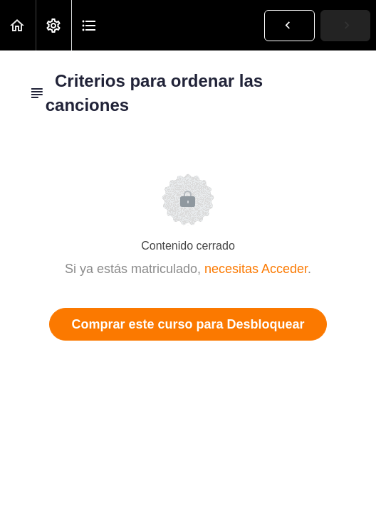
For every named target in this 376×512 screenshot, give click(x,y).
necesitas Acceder (256, 269)
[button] (18, 25)
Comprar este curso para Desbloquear (187, 324)
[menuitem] (53, 25)
